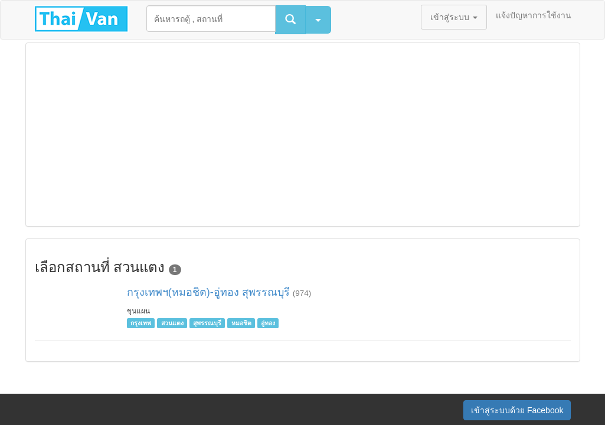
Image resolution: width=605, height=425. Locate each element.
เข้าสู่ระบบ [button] (454, 17)
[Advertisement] (303, 134)
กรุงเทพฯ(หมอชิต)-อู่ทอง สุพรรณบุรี (208, 292)
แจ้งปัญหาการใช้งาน (533, 15)
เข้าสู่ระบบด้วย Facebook (517, 410)
